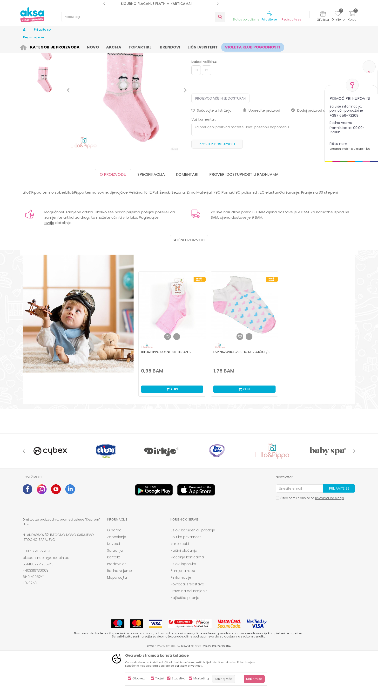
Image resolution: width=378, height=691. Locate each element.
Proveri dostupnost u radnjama (243, 212)
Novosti (113, 581)
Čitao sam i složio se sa (312, 535)
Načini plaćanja (183, 587)
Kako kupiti (179, 581)
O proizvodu (113, 212)
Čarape (104, 46)
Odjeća (61, 46)
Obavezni (139, 678)
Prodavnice (117, 601)
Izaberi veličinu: (204, 99)
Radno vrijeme (119, 608)
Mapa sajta (117, 614)
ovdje (49, 260)
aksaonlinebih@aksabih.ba (350, 149)
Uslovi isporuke (183, 601)
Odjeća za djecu (83, 46)
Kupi (172, 426)
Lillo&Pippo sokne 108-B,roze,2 (166, 389)
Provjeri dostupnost (217, 181)
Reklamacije (180, 614)
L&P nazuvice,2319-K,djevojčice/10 (241, 389)
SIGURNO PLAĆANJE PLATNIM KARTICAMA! (160, 3)
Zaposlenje (116, 574)
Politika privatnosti (186, 574)
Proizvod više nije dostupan (220, 135)
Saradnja (115, 587)
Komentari (187, 212)
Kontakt (113, 594)
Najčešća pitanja (184, 635)
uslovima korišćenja (329, 535)
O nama (114, 567)
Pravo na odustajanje (189, 628)
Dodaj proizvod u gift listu (315, 147)
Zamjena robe (182, 608)
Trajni (159, 678)
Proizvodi (45, 46)
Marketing (201, 678)
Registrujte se (291, 19)
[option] (161, 3)
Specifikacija (151, 212)
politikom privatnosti (188, 666)
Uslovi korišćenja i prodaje (192, 567)
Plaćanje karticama (187, 594)
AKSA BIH (29, 46)
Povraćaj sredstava (187, 621)
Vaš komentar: (203, 156)
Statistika (178, 678)
